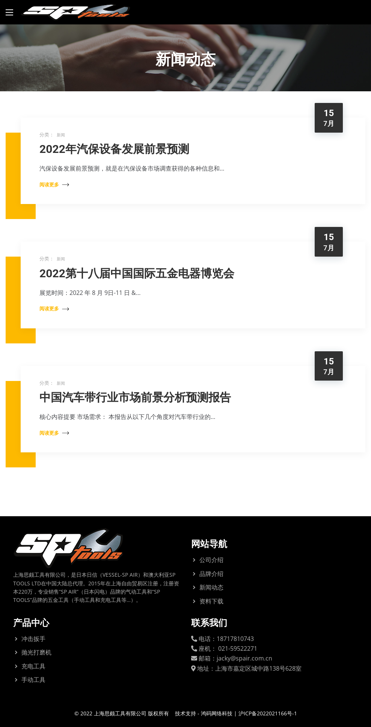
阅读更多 (54, 184)
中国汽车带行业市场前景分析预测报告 (135, 397)
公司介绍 (211, 560)
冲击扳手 (33, 639)
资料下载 (211, 601)
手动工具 (33, 680)
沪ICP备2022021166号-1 (267, 713)
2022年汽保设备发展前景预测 (114, 149)
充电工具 (33, 666)
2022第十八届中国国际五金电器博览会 (136, 273)
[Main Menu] (9, 12)
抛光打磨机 (36, 652)
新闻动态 (211, 587)
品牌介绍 (211, 574)
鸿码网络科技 (216, 713)
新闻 (61, 135)
